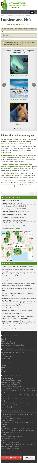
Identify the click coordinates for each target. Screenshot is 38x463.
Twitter (3, 369)
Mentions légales (6, 358)
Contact (3, 354)
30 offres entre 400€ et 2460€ (13, 217)
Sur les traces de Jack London (19, 99)
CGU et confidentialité (7, 356)
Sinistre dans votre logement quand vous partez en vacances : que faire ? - (18, 289)
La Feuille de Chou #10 (7, 434)
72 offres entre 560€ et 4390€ (11, 200)
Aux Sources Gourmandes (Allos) (10, 397)
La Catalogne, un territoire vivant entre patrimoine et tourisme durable (16, 415)
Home (2, 15)
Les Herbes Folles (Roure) (8, 407)
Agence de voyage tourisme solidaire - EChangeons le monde (18, 444)
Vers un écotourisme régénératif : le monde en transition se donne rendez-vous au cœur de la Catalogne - (18, 317)
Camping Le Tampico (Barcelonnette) (12, 403)
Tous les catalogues (7, 379)
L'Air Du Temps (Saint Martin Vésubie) (11, 385)
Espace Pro (4, 339)
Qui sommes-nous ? (6, 341)
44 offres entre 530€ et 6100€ (15, 212)
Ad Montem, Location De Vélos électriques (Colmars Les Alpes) (17, 400)
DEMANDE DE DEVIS (10, 457)
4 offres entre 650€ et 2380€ (11, 228)
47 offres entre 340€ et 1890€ (14, 209)
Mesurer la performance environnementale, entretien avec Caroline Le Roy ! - (19, 299)
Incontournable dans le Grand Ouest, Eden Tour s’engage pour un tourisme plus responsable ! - (18, 304)
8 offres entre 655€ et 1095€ (14, 226)
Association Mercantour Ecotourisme (12, 418)
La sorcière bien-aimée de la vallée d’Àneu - (16, 321)
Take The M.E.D (5, 440)
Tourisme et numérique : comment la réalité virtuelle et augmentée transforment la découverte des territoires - (18, 285)
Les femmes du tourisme (8, 438)
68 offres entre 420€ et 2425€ (13, 203)
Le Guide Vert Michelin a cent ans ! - (14, 308)
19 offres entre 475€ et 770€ (12, 223)
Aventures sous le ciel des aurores (19, 75)
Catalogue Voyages (11, 15)
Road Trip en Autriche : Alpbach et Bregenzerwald (15, 428)
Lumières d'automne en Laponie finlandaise (19, 123)
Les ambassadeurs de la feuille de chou (12, 345)
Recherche (15, 24)
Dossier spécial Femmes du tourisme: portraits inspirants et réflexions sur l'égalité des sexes (18, 431)
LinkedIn (3, 365)
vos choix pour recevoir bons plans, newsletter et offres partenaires (18, 43)
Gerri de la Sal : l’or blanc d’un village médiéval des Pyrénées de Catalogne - (17, 294)
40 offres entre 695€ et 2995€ (14, 214)
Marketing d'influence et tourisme (11, 446)
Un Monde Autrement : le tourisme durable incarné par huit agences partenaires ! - (18, 325)
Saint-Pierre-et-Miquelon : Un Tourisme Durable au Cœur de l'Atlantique (18, 423)
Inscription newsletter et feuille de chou (12, 352)
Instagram (4, 371)
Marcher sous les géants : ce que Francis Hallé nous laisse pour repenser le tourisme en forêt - (17, 275)
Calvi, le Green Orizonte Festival (10, 448)
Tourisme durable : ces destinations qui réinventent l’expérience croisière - (17, 280)
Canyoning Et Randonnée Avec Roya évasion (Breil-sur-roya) (18, 389)
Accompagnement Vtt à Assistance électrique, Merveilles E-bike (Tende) (18, 392)
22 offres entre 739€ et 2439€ (14, 220)
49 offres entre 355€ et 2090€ (14, 206)
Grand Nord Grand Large (25, 15)
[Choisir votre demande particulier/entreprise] (20, 458)
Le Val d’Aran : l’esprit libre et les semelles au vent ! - (18, 329)
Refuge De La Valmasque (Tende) (10, 383)
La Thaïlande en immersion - (12, 313)
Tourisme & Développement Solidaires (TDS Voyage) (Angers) (19, 395)
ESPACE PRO (29, 457)
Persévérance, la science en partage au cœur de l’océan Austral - (17, 270)
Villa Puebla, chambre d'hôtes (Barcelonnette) (14, 405)
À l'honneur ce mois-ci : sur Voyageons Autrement (18, 266)
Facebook (4, 367)
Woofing (3, 426)
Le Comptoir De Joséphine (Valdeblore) (12, 387)
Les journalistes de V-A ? (8, 343)
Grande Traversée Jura (7, 420)
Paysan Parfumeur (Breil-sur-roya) (11, 381)
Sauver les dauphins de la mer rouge (11, 436)
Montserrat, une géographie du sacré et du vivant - (17, 311)
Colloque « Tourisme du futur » (10, 442)
